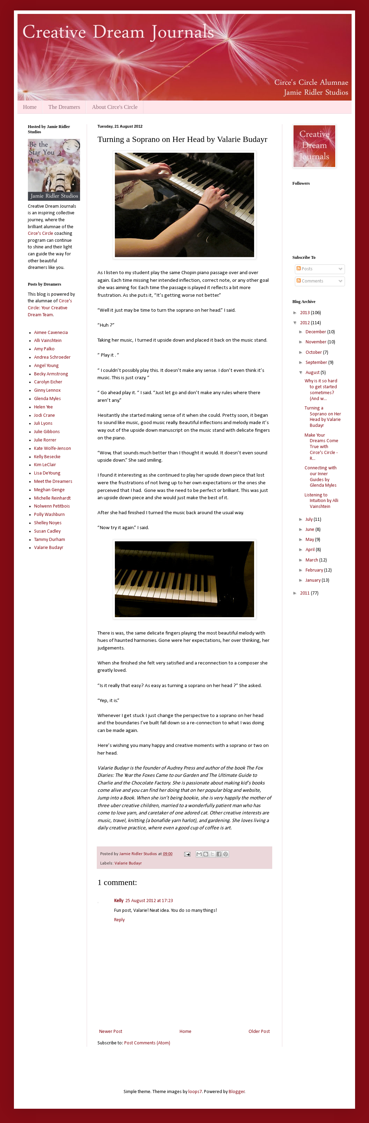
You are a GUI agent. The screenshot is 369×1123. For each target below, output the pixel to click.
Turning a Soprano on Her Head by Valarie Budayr (323, 417)
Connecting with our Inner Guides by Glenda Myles (321, 476)
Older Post (259, 1031)
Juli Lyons (43, 423)
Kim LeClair (45, 465)
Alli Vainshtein (48, 340)
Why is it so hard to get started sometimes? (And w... (321, 390)
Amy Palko (44, 349)
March (312, 560)
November (317, 342)
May (310, 539)
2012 (305, 323)
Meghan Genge (49, 490)
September (317, 362)
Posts (305, 269)
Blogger (237, 1091)
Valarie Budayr (128, 863)
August (313, 372)
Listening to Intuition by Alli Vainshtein (321, 501)
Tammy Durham (49, 539)
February (315, 570)
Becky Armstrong (51, 374)
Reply (119, 920)
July (310, 519)
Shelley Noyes (48, 523)
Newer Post (110, 1031)
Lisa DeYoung (47, 473)
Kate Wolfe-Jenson (52, 448)
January (314, 580)
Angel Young (46, 365)
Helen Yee (43, 407)
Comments (310, 281)
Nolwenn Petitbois (52, 506)
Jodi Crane (44, 415)
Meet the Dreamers (53, 481)
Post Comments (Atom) (147, 1043)
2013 (305, 313)
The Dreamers (64, 107)
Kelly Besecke (47, 457)
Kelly (118, 900)
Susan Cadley (47, 531)
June (310, 529)
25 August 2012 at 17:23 (149, 900)
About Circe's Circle (115, 107)
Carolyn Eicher (48, 382)
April (311, 549)
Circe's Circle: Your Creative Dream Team (50, 307)
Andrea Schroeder (52, 357)
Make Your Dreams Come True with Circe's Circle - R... (321, 447)
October (314, 352)
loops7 (195, 1091)
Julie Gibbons (47, 432)
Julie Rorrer (45, 440)
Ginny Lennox (47, 390)
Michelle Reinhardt (52, 498)
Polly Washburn (49, 514)
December (316, 332)
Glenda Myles (47, 398)
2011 (305, 593)
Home (30, 107)
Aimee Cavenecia (51, 332)
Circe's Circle (40, 233)
